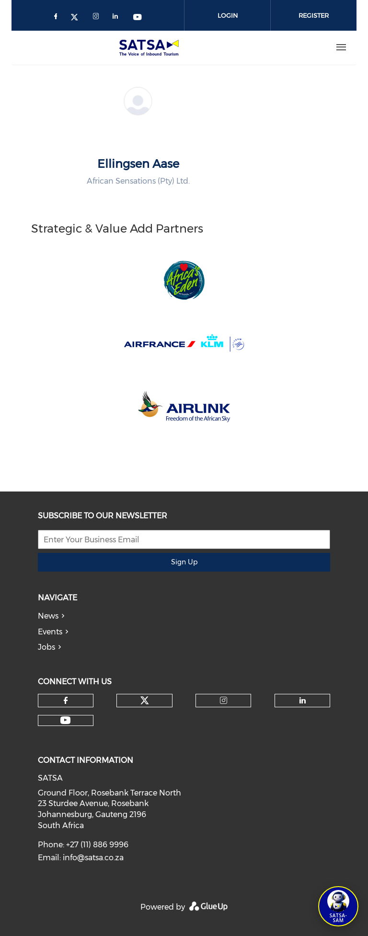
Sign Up (184, 562)
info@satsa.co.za (93, 857)
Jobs (46, 647)
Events (50, 631)
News (48, 615)
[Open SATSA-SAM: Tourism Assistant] (338, 906)
